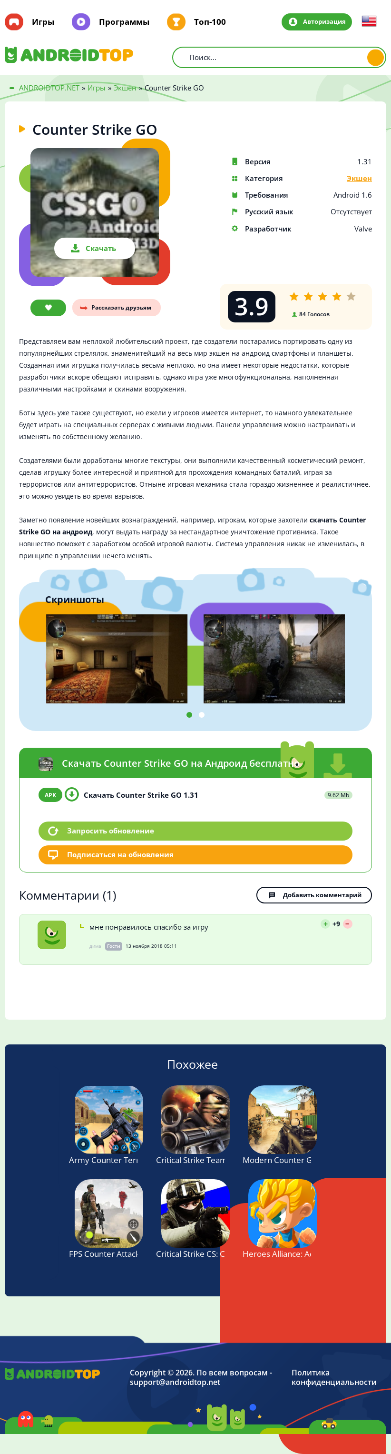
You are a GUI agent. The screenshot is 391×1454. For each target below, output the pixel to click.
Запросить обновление (110, 830)
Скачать (101, 248)
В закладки (48, 308)
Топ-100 (210, 22)
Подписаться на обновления (120, 854)
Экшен (359, 178)
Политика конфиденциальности (334, 1377)
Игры (43, 22)
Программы (124, 22)
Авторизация (324, 21)
